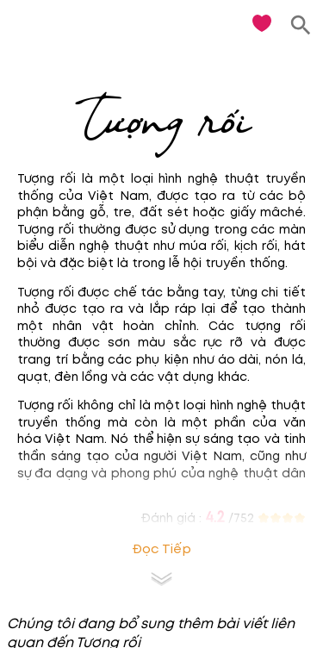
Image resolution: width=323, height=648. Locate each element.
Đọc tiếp (161, 549)
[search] (301, 25)
